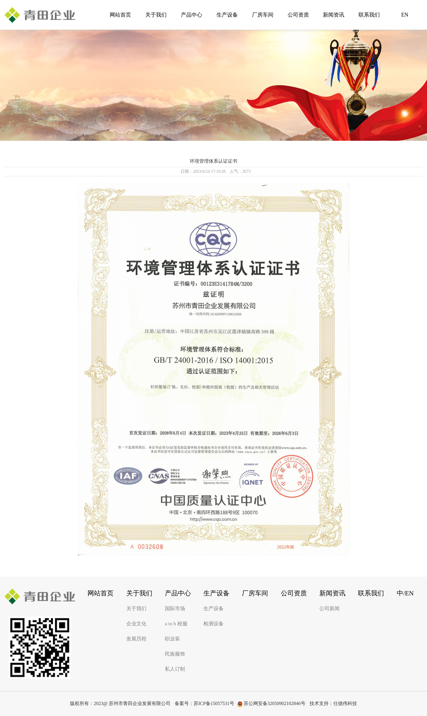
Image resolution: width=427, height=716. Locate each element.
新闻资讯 (333, 15)
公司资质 (298, 15)
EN (404, 15)
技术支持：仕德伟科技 (333, 703)
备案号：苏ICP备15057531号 (204, 703)
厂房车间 (262, 15)
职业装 (172, 639)
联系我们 (369, 15)
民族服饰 (175, 654)
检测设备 (213, 623)
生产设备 (227, 15)
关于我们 (156, 15)
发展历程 (136, 639)
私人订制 (175, 669)
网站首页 (120, 15)
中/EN (405, 593)
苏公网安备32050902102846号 (271, 704)
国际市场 (175, 608)
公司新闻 (329, 608)
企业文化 (136, 623)
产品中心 (191, 15)
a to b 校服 (176, 623)
